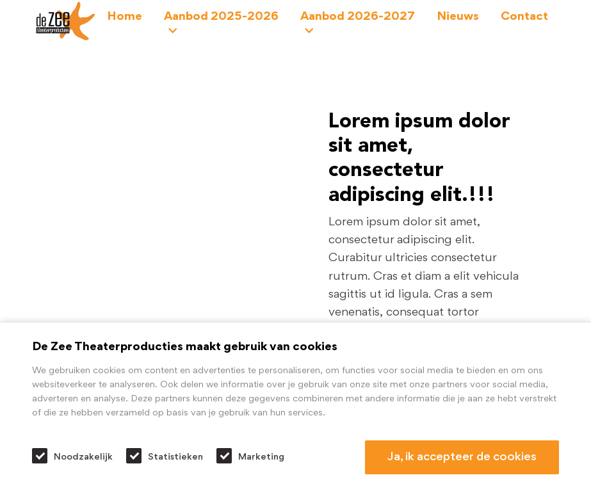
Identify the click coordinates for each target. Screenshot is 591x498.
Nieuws (458, 17)
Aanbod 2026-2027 (357, 23)
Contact (524, 17)
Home (124, 17)
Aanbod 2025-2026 (221, 23)
